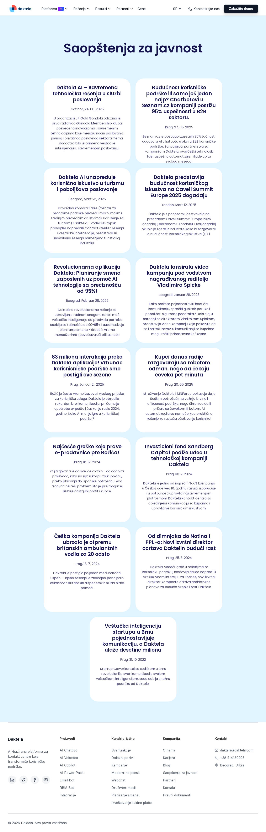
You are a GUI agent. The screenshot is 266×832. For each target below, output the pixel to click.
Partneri (169, 780)
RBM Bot (67, 788)
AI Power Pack (72, 773)
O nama (169, 750)
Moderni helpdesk (125, 773)
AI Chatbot (68, 750)
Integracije (68, 795)
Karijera (169, 758)
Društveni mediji (123, 788)
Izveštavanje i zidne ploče (131, 803)
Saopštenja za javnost (180, 773)
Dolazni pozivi (122, 758)
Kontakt (169, 788)
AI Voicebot (69, 758)
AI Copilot (67, 765)
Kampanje (119, 765)
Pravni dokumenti (177, 795)
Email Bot (67, 780)
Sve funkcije (121, 750)
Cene (142, 9)
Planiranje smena (124, 795)
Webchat (118, 780)
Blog (166, 765)
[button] (54, 8)
